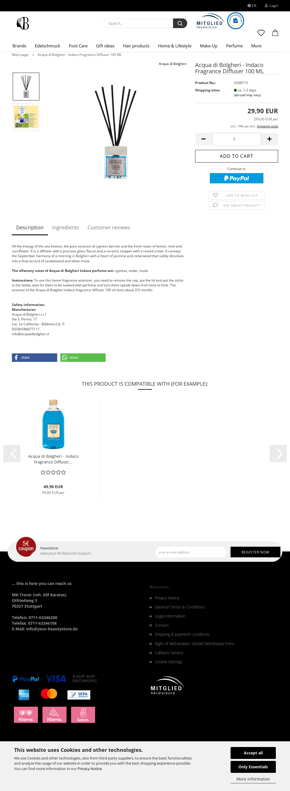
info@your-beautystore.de (52, 628)
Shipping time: (207, 90)
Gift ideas (105, 46)
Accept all (253, 753)
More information (253, 779)
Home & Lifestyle (174, 46)
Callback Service (169, 652)
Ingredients (65, 227)
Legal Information (170, 616)
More (256, 46)
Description (30, 227)
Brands (19, 46)
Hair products (136, 46)
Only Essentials (253, 766)
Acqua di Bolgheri (173, 63)
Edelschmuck (47, 46)
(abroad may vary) (247, 95)
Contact (162, 625)
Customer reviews (109, 227)
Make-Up (209, 46)
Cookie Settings (169, 661)
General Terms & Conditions (180, 607)
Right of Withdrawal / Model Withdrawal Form (194, 643)
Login (271, 5)
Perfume (234, 46)
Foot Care (78, 46)
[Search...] (180, 23)
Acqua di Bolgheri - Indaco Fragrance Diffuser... (53, 459)
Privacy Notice (90, 768)
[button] (275, 35)
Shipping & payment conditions (182, 634)
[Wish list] (261, 35)
